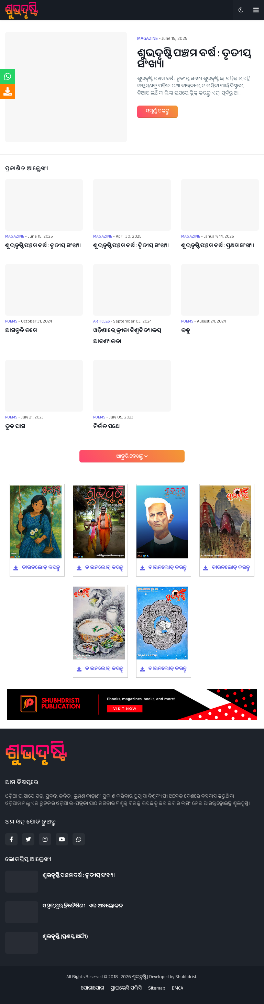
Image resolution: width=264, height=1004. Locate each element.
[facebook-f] (11, 839)
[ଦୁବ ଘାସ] (44, 386)
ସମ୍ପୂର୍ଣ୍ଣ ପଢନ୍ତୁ (157, 112)
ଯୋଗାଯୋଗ (92, 989)
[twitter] (28, 839)
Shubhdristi (186, 977)
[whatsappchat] (7, 76)
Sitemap (156, 989)
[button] (240, 10)
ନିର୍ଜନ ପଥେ (106, 427)
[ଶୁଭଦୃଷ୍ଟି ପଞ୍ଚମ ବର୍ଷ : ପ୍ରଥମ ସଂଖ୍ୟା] (220, 205)
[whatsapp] (79, 839)
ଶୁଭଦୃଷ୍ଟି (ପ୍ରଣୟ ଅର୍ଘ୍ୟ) (65, 937)
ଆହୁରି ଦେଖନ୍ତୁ (130, 457)
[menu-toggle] (256, 10)
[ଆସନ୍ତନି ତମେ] (44, 290)
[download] (7, 91)
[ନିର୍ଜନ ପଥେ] (132, 386)
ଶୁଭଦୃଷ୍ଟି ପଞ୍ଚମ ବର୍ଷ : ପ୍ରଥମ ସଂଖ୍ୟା (217, 246)
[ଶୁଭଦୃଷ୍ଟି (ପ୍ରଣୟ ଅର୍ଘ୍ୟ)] (21, 943)
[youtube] (62, 839)
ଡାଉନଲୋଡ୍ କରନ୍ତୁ (41, 568)
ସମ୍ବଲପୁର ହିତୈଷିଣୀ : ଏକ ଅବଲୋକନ (83, 906)
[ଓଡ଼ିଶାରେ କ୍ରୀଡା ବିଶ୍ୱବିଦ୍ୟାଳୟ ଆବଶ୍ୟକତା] (132, 290)
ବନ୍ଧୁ (185, 331)
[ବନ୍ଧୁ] (220, 290)
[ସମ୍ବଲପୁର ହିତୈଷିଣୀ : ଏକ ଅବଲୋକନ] (21, 912)
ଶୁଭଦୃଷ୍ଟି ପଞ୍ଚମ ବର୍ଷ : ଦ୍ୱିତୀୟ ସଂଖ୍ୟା (131, 246)
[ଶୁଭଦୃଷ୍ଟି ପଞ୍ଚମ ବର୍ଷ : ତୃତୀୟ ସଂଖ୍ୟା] (66, 87)
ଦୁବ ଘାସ (15, 427)
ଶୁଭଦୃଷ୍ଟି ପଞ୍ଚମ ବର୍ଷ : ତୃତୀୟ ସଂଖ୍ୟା (194, 61)
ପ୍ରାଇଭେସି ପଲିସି (126, 989)
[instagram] (45, 839)
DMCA (177, 989)
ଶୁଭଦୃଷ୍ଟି (139, 977)
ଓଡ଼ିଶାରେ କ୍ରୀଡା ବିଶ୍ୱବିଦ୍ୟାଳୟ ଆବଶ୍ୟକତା (127, 337)
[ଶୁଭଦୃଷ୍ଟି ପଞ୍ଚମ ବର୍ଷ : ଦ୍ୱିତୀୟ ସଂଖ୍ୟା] (132, 205)
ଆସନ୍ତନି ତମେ (21, 331)
